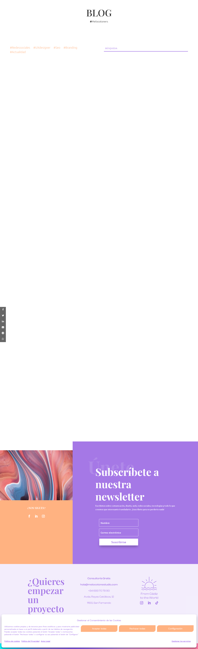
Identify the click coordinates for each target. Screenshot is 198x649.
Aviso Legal (45, 641)
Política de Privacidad (30, 641)
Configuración (175, 628)
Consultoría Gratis (98, 578)
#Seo (57, 47)
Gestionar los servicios (181, 641)
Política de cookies (12, 641)
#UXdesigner (41, 47)
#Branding (70, 47)
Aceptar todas (99, 628)
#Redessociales (20, 47)
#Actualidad (18, 52)
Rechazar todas (137, 628)
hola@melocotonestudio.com (99, 584)
